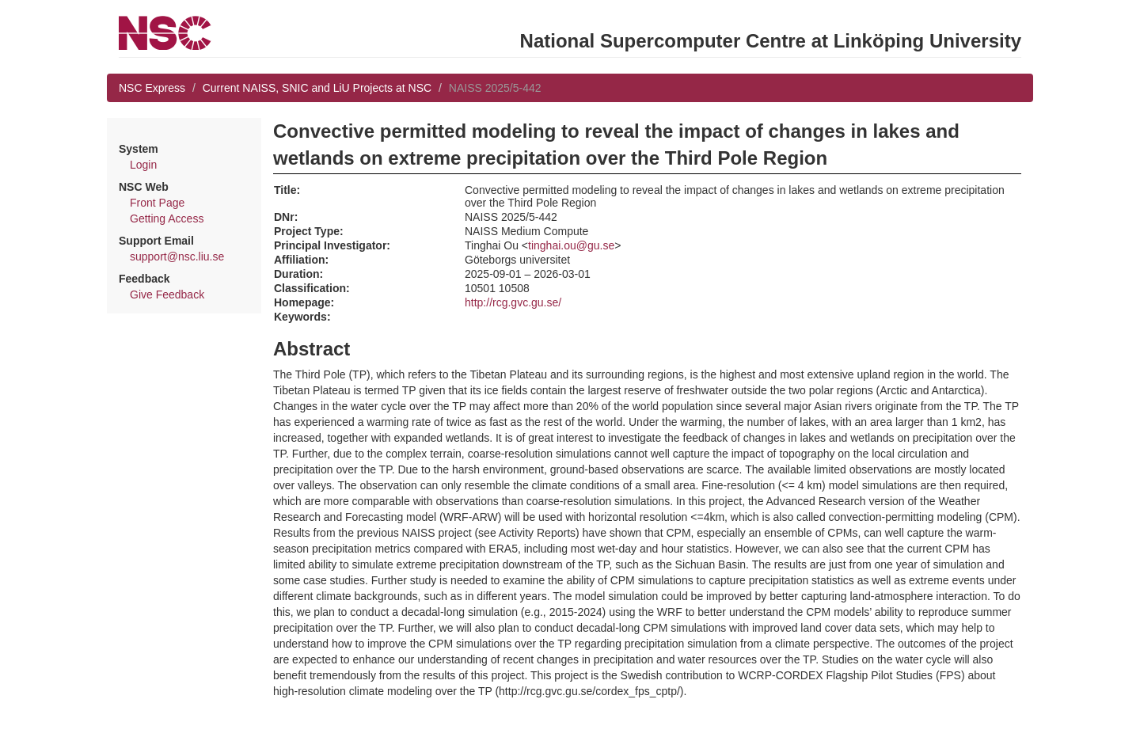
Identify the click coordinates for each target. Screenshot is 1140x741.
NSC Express (152, 88)
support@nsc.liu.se (177, 256)
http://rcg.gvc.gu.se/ (513, 302)
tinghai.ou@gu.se (571, 245)
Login (143, 164)
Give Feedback (167, 294)
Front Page (157, 202)
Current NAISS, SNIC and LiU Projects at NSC (317, 88)
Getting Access (166, 218)
